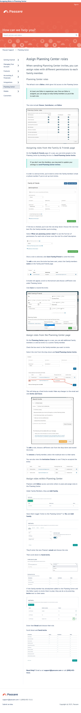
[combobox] (38, 35)
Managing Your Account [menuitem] (9, 65)
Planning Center (23, 50)
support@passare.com (52, 670)
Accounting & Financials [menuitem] (8, 76)
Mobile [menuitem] (6, 91)
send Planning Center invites (49, 164)
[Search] (76, 35)
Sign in (76, 4)
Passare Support (8, 50)
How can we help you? (19, 30)
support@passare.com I (11, 700)
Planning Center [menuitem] (9, 87)
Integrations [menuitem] (8, 82)
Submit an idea (8, 704)
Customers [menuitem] (7, 96)
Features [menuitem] (7, 71)
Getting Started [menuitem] (9, 60)
